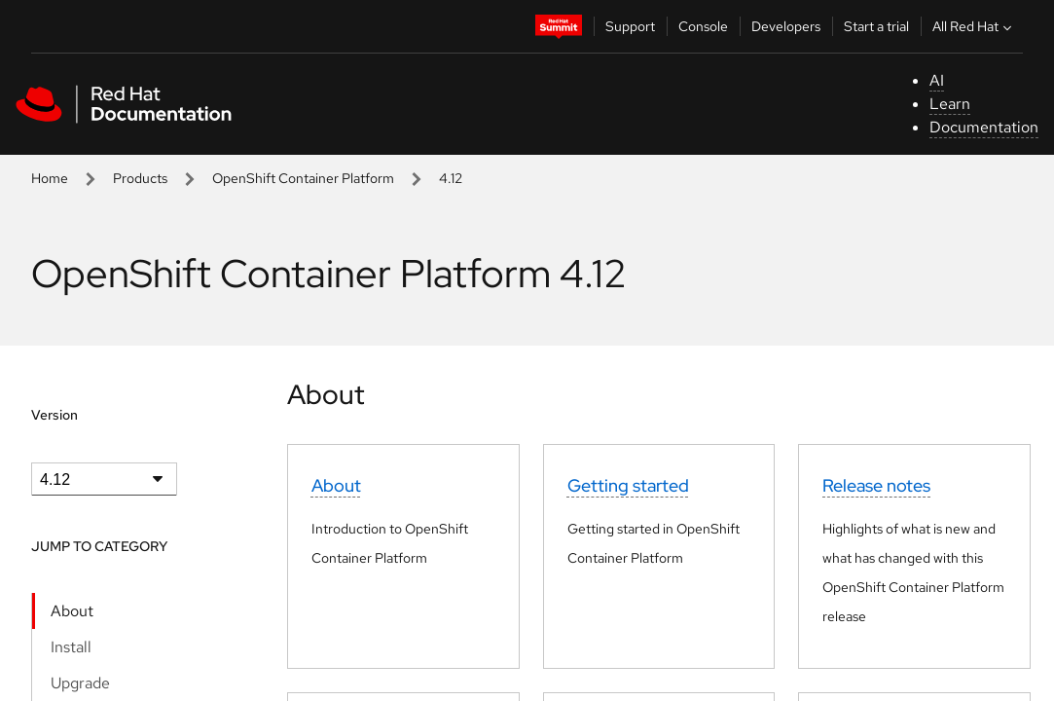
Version (54, 415)
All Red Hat (974, 26)
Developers (785, 26)
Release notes (876, 485)
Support (630, 26)
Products (140, 178)
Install (71, 647)
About (72, 611)
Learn (949, 103)
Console (703, 26)
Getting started (628, 485)
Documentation (983, 127)
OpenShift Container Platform (303, 178)
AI (936, 80)
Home (49, 178)
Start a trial (876, 26)
